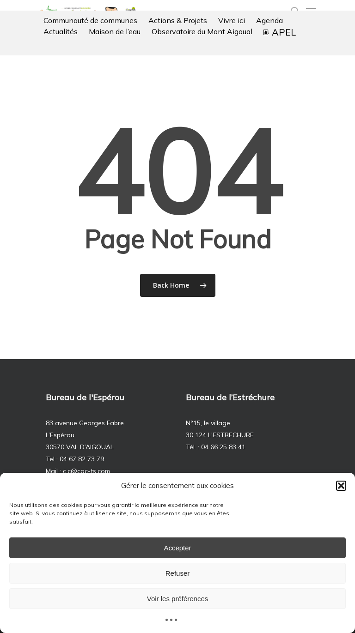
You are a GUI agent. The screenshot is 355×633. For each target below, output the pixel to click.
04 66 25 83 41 (223, 447)
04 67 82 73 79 (82, 459)
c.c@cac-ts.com (86, 471)
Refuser (177, 573)
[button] (341, 485)
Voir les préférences (177, 599)
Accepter (177, 548)
